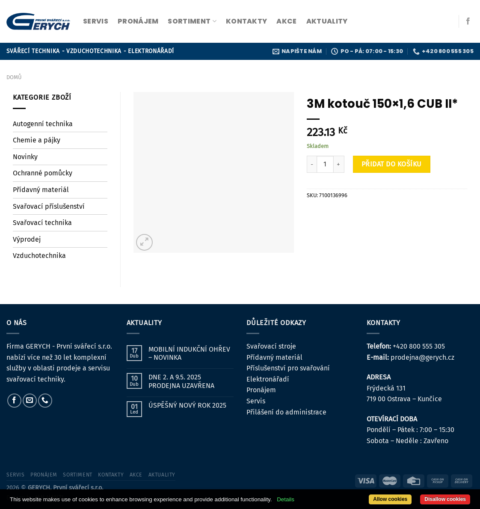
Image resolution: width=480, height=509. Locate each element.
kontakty (246, 21)
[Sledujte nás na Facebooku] (468, 21)
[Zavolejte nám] (45, 401)
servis (95, 21)
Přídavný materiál (41, 190)
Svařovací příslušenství (49, 206)
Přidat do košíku (391, 164)
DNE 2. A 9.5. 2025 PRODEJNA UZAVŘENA (181, 381)
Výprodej (27, 239)
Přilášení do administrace (286, 412)
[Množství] (325, 164)
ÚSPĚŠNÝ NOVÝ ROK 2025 (187, 405)
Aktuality (327, 21)
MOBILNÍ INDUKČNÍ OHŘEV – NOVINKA (189, 353)
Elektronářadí (267, 379)
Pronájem (261, 390)
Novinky (25, 157)
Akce (286, 21)
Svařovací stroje (271, 346)
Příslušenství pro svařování (288, 368)
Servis (255, 401)
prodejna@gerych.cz (422, 357)
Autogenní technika (43, 124)
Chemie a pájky (36, 140)
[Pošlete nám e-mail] (30, 401)
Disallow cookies (445, 499)
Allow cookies (390, 499)
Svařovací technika (42, 223)
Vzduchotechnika (39, 256)
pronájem (138, 21)
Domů (13, 77)
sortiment (192, 21)
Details (285, 499)
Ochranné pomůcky (42, 173)
